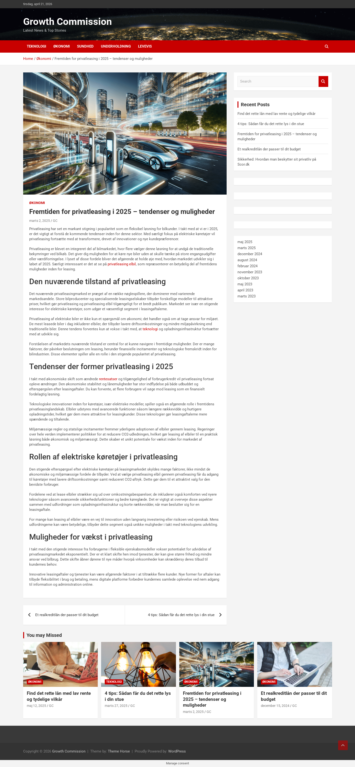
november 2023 (249, 272)
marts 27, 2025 (116, 706)
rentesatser (108, 379)
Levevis (145, 46)
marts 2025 (246, 248)
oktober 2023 (248, 278)
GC (55, 221)
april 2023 (245, 290)
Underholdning (116, 46)
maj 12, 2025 (36, 706)
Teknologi (36, 46)
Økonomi (61, 46)
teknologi (150, 329)
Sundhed (85, 46)
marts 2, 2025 (39, 221)
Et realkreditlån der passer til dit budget (66, 615)
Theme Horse (119, 751)
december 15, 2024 (275, 706)
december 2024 (249, 254)
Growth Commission (67, 21)
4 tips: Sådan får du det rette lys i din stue (181, 615)
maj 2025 (244, 242)
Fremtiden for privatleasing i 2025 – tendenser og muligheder (212, 699)
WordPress (177, 751)
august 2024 (247, 260)
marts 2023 (246, 296)
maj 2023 (244, 284)
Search (323, 81)
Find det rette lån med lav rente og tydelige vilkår (276, 114)
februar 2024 (247, 266)
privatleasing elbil (122, 264)
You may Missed (44, 635)
